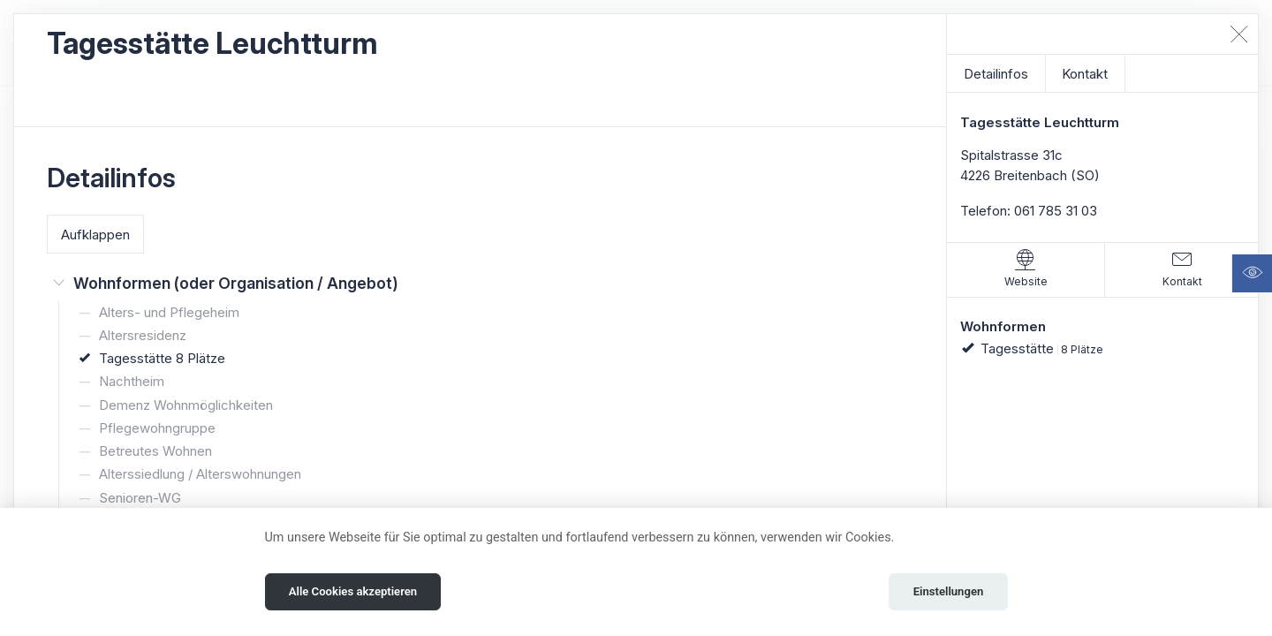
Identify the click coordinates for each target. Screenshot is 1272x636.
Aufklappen (95, 234)
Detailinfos (996, 73)
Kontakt (1085, 73)
